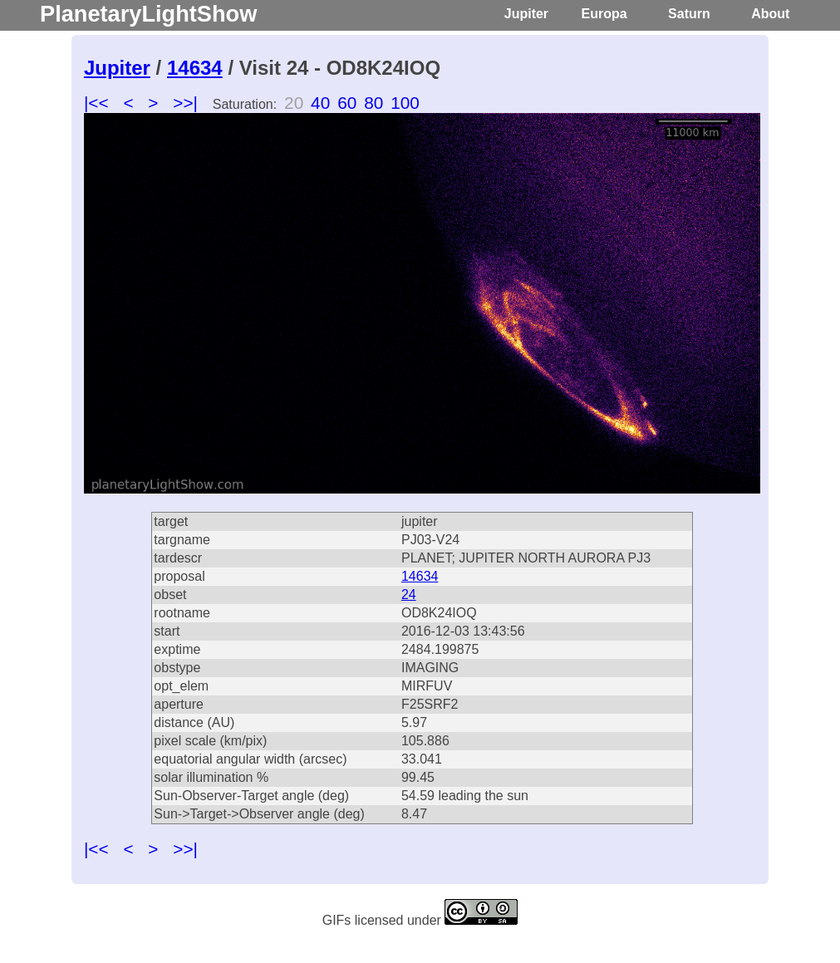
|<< (96, 102)
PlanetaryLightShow (148, 14)
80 (373, 102)
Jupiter (526, 14)
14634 (195, 68)
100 (405, 102)
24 (408, 594)
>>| (185, 102)
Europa (604, 14)
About (770, 14)
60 (346, 102)
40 (320, 102)
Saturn (689, 14)
